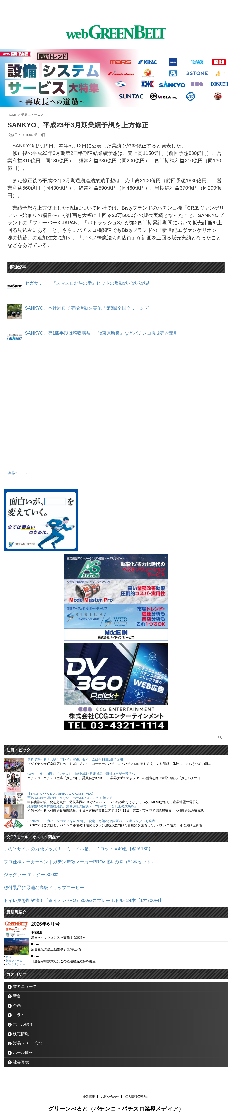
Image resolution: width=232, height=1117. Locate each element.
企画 (17, 1002)
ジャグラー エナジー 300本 (34, 873)
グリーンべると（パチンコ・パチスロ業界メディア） (116, 1106)
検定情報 (21, 1031)
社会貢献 (21, 1059)
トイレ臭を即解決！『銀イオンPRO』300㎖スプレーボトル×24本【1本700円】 (92, 898)
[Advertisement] (116, 407)
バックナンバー (15, 961)
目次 (8, 953)
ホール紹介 (23, 1021)
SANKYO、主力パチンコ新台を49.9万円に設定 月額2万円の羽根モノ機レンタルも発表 (91, 820)
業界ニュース (18, 473)
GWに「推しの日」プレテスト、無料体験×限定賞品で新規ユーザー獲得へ (81, 773)
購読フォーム (14, 957)
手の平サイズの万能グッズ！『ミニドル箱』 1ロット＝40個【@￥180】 (86, 848)
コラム (19, 1012)
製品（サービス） (29, 1040)
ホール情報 (23, 1049)
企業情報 (89, 1093)
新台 (17, 993)
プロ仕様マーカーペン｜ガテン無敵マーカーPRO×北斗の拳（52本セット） (88, 860)
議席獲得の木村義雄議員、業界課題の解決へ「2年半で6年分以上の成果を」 (82, 806)
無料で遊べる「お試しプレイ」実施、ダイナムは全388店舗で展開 (75, 759)
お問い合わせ (110, 1093)
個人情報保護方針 (137, 1093)
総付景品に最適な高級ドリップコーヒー (48, 885)
